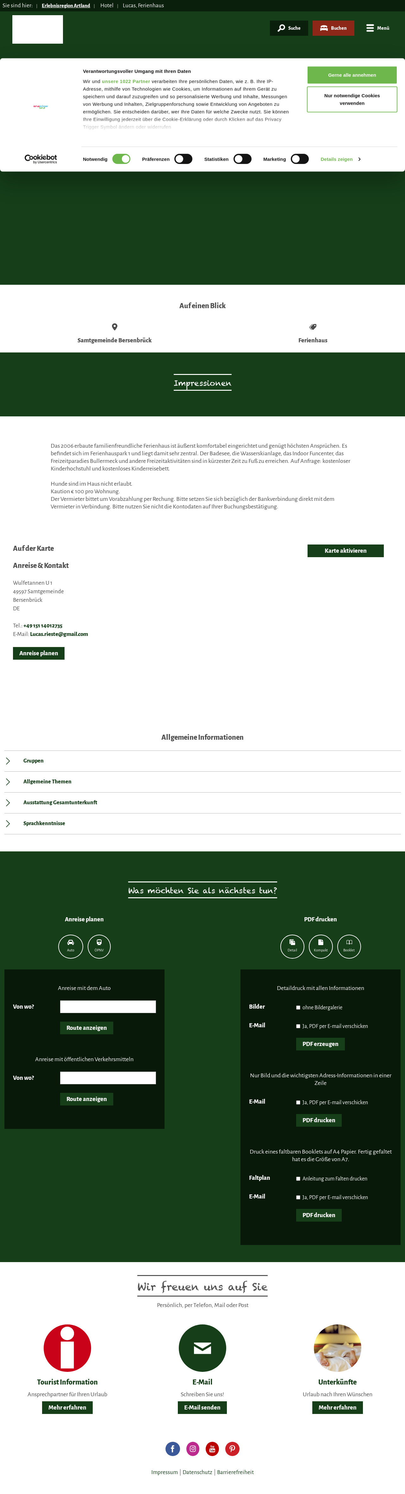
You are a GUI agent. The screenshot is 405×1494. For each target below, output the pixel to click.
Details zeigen (336, 101)
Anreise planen (38, 653)
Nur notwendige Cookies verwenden (352, 41)
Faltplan (259, 1178)
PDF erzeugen (320, 1044)
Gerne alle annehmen (352, 16)
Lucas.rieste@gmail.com (59, 634)
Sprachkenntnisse (44, 823)
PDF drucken (318, 1120)
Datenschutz (197, 1472)
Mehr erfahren (67, 1407)
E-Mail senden (202, 1407)
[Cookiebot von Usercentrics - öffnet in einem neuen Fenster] (41, 101)
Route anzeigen (86, 1028)
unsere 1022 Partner (126, 23)
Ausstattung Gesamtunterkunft (60, 803)
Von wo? (23, 1007)
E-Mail (257, 1025)
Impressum (164, 1472)
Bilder (257, 1007)
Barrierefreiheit (235, 1472)
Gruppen (33, 761)
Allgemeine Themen (47, 782)
